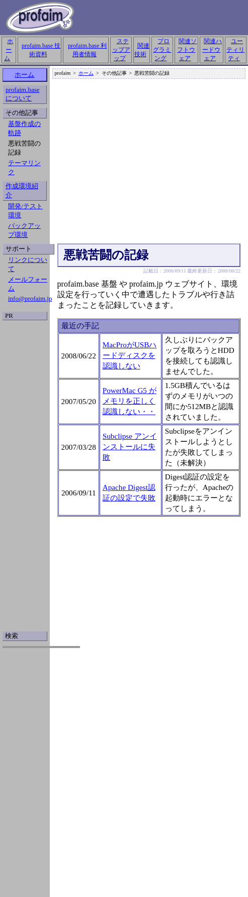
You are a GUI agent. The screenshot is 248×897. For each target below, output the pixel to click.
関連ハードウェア (212, 50)
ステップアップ (121, 50)
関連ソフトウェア (187, 50)
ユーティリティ (235, 50)
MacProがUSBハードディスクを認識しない (130, 355)
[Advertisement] (156, 161)
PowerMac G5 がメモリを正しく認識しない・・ (129, 401)
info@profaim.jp (30, 298)
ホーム (8, 50)
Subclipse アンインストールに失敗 (130, 446)
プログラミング (162, 50)
